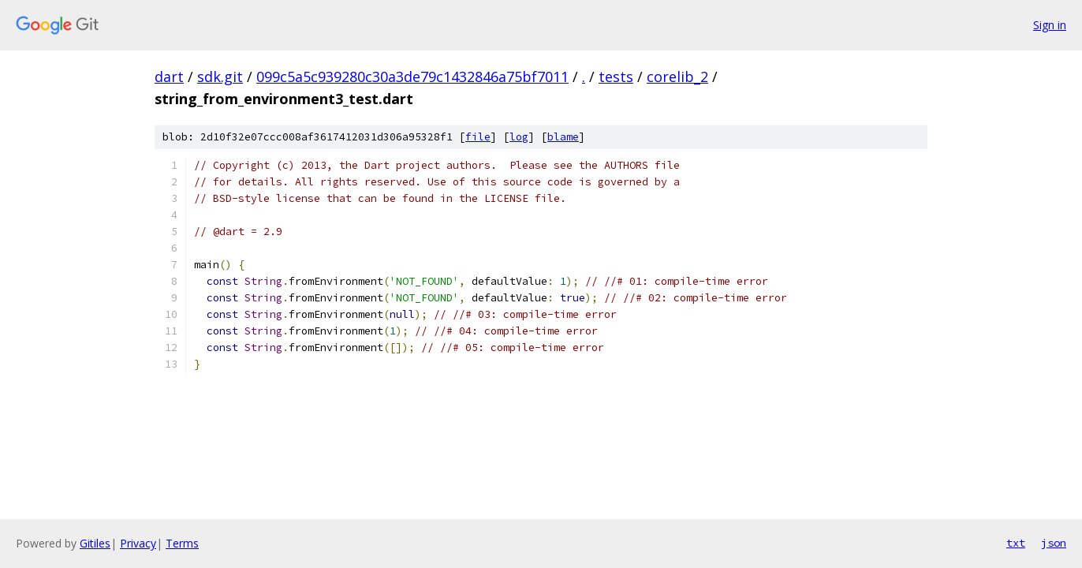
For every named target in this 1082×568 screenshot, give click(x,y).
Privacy (138, 543)
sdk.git (220, 76)
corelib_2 (677, 76)
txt (1015, 543)
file (478, 137)
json (1053, 543)
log (518, 137)
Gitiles (95, 543)
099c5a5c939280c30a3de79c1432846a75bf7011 (412, 76)
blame (563, 137)
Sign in (1049, 24)
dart (169, 76)
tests (616, 76)
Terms (182, 543)
